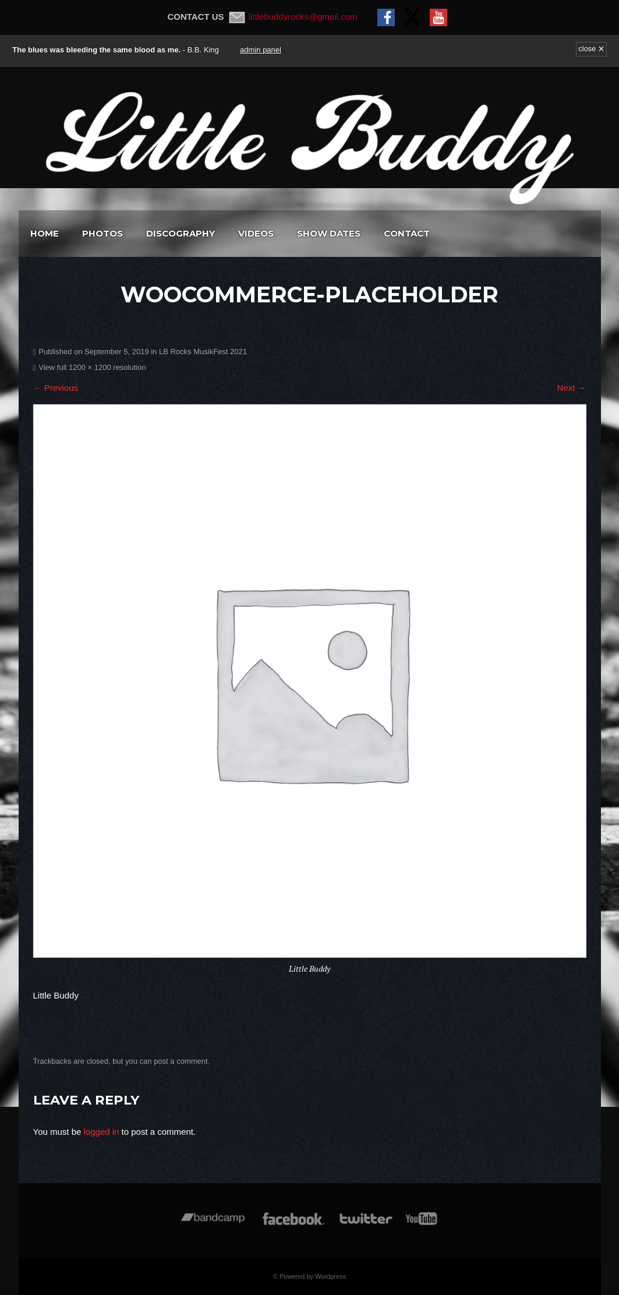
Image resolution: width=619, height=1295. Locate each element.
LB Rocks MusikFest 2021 (203, 351)
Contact (407, 233)
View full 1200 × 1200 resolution (92, 367)
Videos (256, 233)
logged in (101, 1132)
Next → (571, 388)
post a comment (181, 1061)
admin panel (260, 49)
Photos (102, 233)
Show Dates (328, 233)
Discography (180, 233)
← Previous (56, 388)
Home (44, 233)
